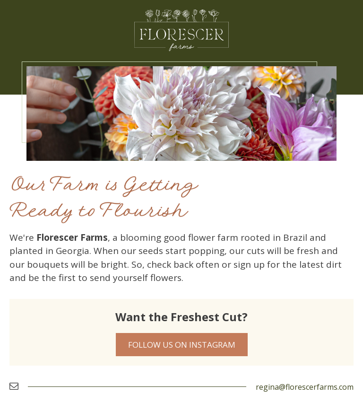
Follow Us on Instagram (181, 344)
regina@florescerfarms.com (305, 387)
